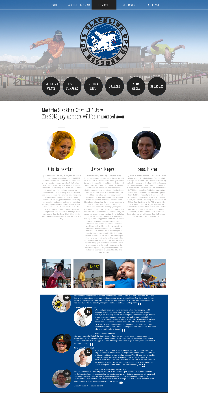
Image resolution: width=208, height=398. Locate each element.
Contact (153, 5)
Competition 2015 (79, 5)
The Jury (104, 5)
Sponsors (129, 5)
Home (54, 5)
